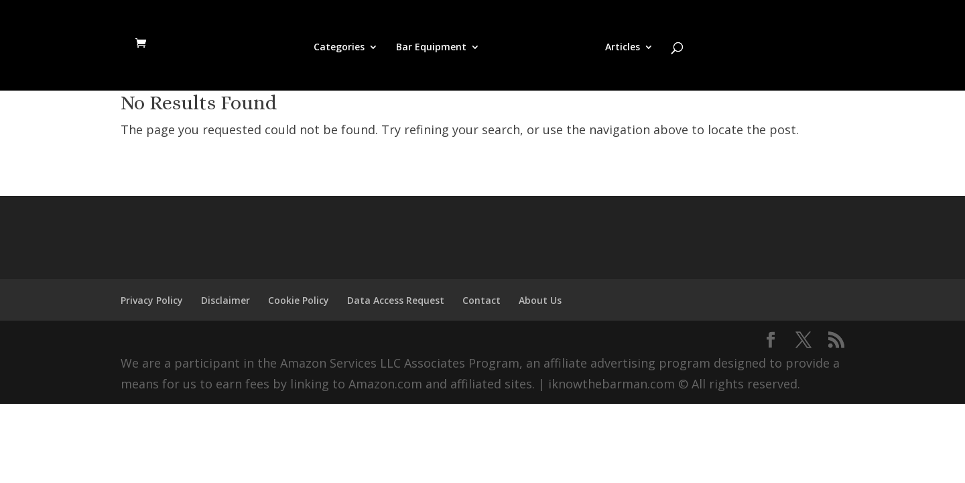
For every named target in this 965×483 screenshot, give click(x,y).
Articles (622, 47)
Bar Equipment (431, 47)
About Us (540, 300)
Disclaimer (225, 300)
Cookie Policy (298, 300)
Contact (481, 300)
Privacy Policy (152, 300)
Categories (339, 47)
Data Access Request (395, 300)
